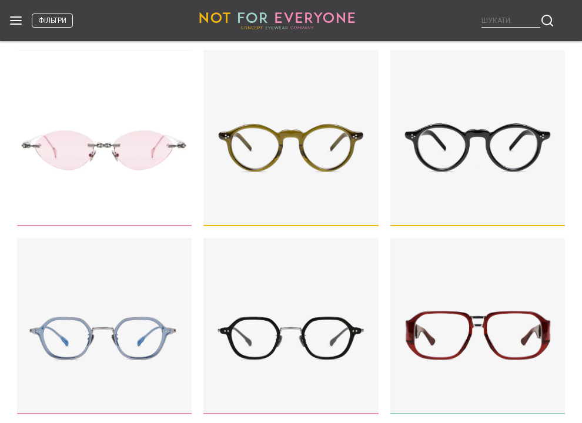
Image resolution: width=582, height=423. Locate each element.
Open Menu (16, 21)
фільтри (52, 20)
